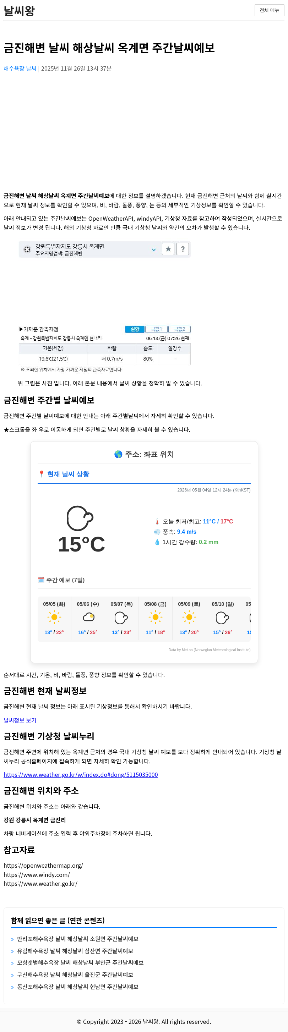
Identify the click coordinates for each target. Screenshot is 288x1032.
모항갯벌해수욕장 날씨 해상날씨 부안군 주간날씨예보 (80, 962)
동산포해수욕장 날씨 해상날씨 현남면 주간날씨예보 (77, 986)
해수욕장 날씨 (21, 68)
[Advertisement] (144, 128)
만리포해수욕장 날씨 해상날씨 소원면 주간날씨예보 (77, 938)
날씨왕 (19, 10)
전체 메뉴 (269, 10)
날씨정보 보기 (20, 720)
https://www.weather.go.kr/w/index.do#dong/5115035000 (81, 774)
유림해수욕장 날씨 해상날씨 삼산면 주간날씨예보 (75, 950)
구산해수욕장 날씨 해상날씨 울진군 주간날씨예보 (75, 974)
